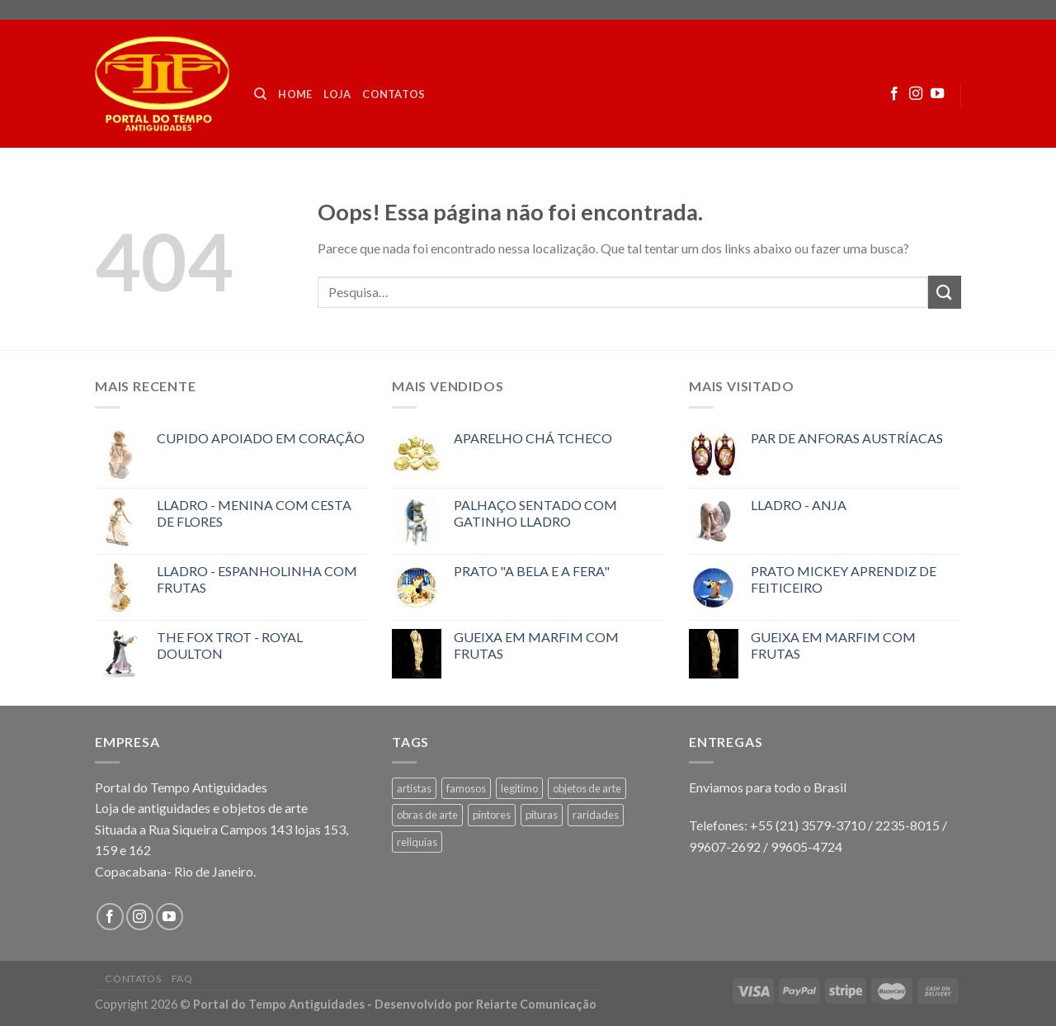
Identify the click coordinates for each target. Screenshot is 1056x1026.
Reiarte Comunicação (536, 1004)
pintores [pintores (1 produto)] (492, 814)
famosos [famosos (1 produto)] (466, 788)
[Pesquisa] (260, 94)
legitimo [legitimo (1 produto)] (519, 788)
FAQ (182, 978)
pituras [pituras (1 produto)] (542, 814)
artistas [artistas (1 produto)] (414, 788)
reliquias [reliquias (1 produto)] (417, 842)
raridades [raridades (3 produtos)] (596, 814)
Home (295, 94)
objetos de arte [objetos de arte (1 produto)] (587, 788)
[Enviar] (944, 292)
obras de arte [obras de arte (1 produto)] (427, 814)
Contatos (393, 94)
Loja (337, 94)
